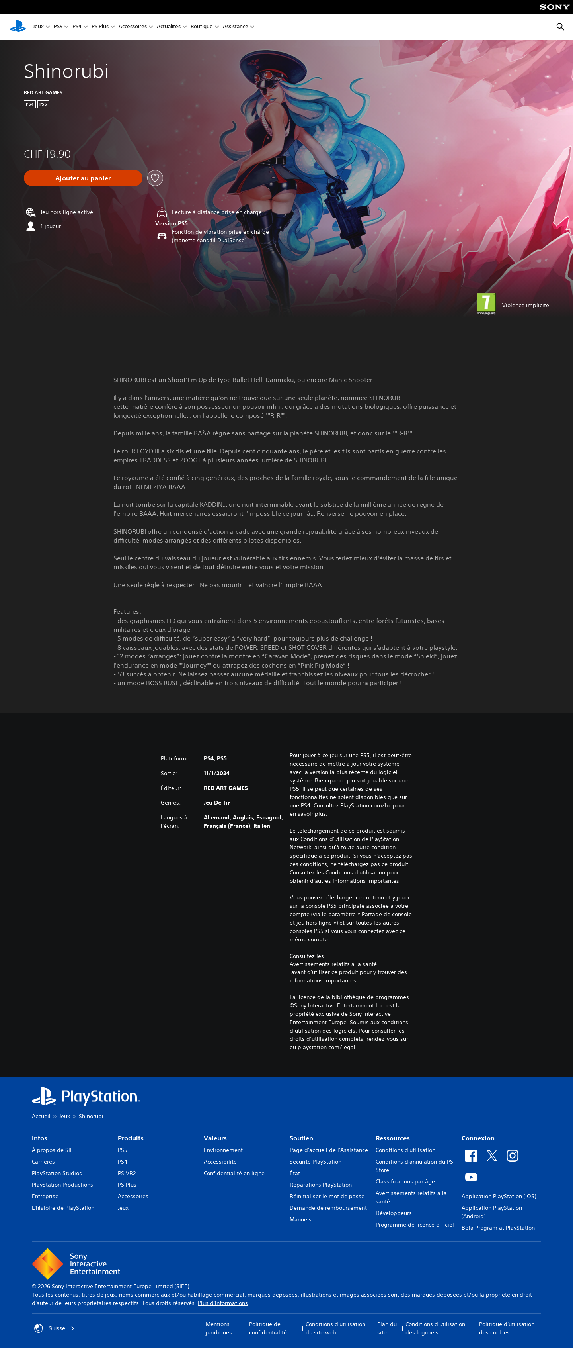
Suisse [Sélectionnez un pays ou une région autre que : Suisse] (54, 1328)
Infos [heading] (39, 1138)
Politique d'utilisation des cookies (506, 1328)
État (295, 1173)
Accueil (41, 1116)
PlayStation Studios (57, 1173)
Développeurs (394, 1213)
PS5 (58, 27)
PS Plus (100, 27)
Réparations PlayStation (321, 1184)
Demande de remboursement (328, 1207)
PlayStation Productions (62, 1184)
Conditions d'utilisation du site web (335, 1328)
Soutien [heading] (301, 1138)
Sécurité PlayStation (315, 1161)
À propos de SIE (52, 1150)
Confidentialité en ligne (234, 1173)
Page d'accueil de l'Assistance (329, 1150)
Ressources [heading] (393, 1138)
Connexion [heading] (478, 1138)
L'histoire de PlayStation (63, 1207)
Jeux (38, 27)
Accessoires (133, 27)
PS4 (77, 27)
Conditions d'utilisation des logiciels (435, 1328)
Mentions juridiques (219, 1328)
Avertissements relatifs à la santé (333, 964)
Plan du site (387, 1328)
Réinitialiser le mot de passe (327, 1196)
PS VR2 (127, 1173)
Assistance (235, 27)
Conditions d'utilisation (405, 1150)
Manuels (301, 1219)
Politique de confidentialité (268, 1328)
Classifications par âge (405, 1181)
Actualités (169, 27)
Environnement (223, 1150)
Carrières (43, 1161)
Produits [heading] (131, 1138)
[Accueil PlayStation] (18, 27)
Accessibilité (220, 1161)
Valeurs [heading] (215, 1138)
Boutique (202, 27)
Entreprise (45, 1196)
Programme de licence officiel (415, 1224)
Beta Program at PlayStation (498, 1227)
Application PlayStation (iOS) (499, 1196)
